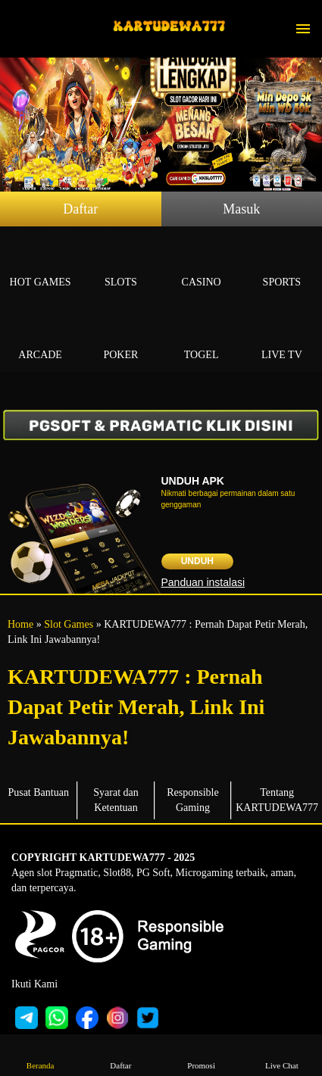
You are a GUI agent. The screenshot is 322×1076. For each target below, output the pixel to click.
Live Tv (282, 337)
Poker (120, 337)
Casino (201, 265)
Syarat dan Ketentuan (115, 800)
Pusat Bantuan (38, 792)
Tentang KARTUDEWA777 (277, 800)
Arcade (40, 337)
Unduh (197, 561)
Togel (201, 337)
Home (20, 624)
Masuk (241, 209)
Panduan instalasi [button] (203, 582)
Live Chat (281, 1054)
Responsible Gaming (192, 800)
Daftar (80, 209)
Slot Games (68, 624)
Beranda (40, 1054)
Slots (120, 265)
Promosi (201, 1054)
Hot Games (40, 265)
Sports (282, 265)
